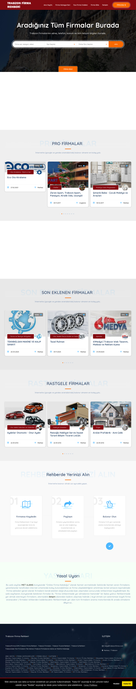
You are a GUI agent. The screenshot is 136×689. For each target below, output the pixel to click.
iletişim (52, 596)
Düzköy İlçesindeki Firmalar (39, 668)
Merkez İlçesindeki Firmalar (17, 658)
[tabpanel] (68, 185)
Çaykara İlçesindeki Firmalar (114, 666)
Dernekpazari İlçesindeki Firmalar (64, 670)
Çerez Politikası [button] (90, 685)
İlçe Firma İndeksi (80, 5)
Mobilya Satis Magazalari (105, 187)
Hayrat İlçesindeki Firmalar (17, 672)
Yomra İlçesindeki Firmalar (17, 666)
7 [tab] (73, 213)
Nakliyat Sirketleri (60, 427)
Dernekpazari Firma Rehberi (93, 670)
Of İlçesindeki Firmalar (61, 672)
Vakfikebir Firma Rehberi (90, 662)
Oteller (55, 187)
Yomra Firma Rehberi (40, 666)
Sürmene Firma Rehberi (65, 660)
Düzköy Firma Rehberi (62, 668)
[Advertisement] (68, 100)
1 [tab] (61, 213)
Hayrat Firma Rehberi (40, 672)
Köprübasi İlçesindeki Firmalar (87, 668)
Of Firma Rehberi (80, 672)
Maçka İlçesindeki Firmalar (16, 662)
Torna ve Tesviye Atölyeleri (20, 336)
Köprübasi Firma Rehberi (114, 668)
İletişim (105, 5)
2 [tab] (63, 213)
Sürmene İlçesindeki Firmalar (40, 660)
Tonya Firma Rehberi (39, 670)
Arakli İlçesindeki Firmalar (89, 660)
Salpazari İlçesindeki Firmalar (64, 666)
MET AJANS (27, 585)
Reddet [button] (116, 684)
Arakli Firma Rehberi (112, 660)
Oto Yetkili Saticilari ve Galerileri (22, 427)
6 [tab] (71, 213)
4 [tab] (67, 213)
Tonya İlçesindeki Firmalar (16, 670)
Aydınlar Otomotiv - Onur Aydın (23, 432)
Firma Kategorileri (62, 5)
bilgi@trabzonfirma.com (114, 646)
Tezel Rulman (57, 341)
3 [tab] (65, 213)
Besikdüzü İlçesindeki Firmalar (69, 664)
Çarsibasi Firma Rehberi (43, 664)
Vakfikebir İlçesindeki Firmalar (64, 662)
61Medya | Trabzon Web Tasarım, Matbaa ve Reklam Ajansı (110, 343)
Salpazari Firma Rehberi (89, 666)
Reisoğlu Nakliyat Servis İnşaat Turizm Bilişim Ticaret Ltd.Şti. (66, 434)
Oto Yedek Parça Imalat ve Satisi (65, 336)
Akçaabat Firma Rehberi (15, 660)
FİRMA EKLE (121, 5)
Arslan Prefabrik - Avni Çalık (108, 432)
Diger (98, 427)
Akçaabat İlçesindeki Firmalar (109, 658)
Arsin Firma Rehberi (85, 658)
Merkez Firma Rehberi (40, 658)
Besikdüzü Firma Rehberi (96, 664)
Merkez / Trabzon (110, 650)
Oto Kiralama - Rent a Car (20, 172)
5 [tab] (69, 213)
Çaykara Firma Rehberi (15, 668)
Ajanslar (99, 336)
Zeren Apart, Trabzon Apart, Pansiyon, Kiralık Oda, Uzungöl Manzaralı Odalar (66, 195)
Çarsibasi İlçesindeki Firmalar (18, 664)
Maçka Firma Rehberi (39, 662)
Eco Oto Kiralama (16, 177)
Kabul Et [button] (127, 684)
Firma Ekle (95, 5)
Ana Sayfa (48, 5)
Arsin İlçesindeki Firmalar (63, 658)
